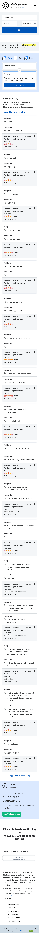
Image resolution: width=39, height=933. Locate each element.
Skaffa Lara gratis (12, 814)
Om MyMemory (13, 904)
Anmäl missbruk (13, 911)
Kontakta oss (13, 914)
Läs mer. (23, 931)
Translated (15, 896)
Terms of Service (14, 921)
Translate (11, 908)
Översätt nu (19, 85)
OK (31, 931)
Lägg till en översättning (14, 112)
